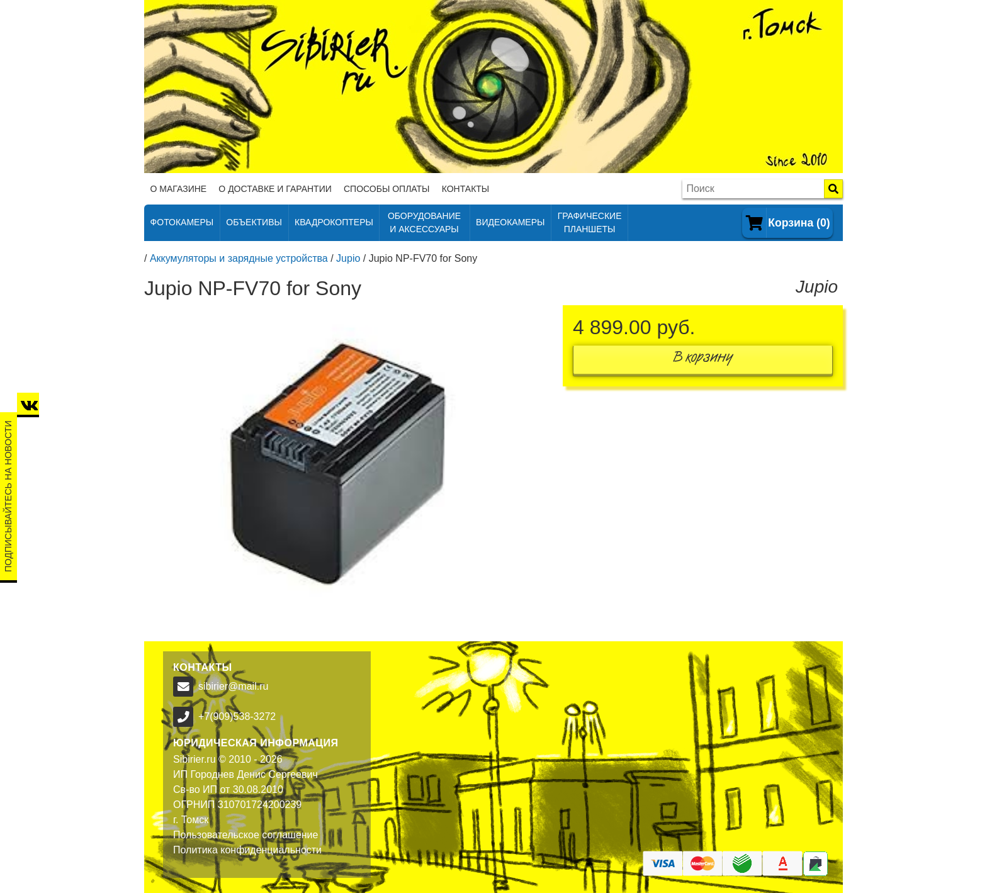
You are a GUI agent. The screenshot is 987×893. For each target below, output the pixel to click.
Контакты (466, 189)
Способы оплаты (387, 189)
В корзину (703, 360)
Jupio (348, 258)
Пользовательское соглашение (245, 834)
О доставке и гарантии (274, 189)
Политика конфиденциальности (247, 850)
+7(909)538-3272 (237, 716)
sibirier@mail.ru (233, 686)
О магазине (178, 189)
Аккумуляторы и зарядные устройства (239, 258)
